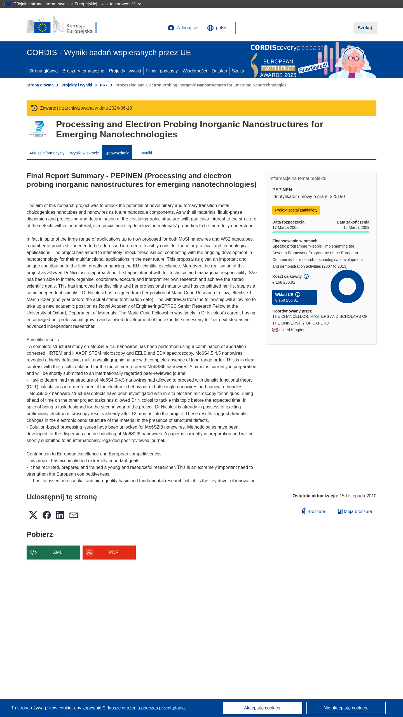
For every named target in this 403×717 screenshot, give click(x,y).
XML (57, 552)
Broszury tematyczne (83, 71)
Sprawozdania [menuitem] (117, 153)
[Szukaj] (364, 28)
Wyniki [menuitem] (146, 153)
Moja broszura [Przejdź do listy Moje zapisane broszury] (355, 511)
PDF (113, 552)
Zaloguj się (183, 28)
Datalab (219, 71)
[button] (217, 28)
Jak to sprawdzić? (121, 3)
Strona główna (43, 71)
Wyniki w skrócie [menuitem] (84, 153)
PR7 (103, 85)
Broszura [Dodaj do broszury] (313, 510)
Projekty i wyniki (125, 71)
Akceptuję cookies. (262, 708)
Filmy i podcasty (162, 71)
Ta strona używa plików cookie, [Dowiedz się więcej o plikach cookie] (42, 708)
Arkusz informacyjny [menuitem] (46, 153)
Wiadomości (194, 71)
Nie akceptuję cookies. (346, 708)
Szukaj (238, 71)
